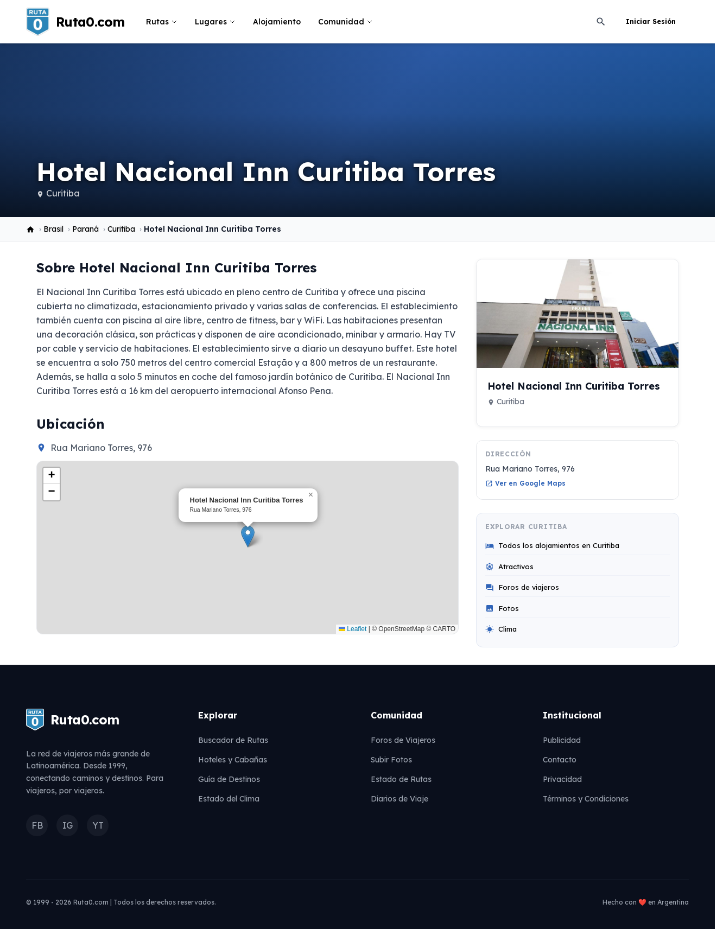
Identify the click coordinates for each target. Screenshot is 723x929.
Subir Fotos (391, 760)
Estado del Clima (228, 799)
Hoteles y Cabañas (232, 760)
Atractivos (509, 566)
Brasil (53, 229)
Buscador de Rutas (233, 740)
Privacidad (562, 779)
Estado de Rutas (401, 779)
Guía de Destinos (229, 779)
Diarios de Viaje (399, 799)
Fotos (502, 608)
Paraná (85, 229)
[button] (248, 536)
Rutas (161, 22)
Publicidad (562, 740)
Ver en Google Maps (525, 483)
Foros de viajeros (522, 587)
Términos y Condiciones (586, 799)
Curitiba (63, 193)
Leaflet (352, 629)
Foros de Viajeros (403, 740)
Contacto (559, 760)
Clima (501, 629)
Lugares (215, 22)
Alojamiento (277, 22)
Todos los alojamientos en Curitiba (552, 545)
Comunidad (345, 22)
